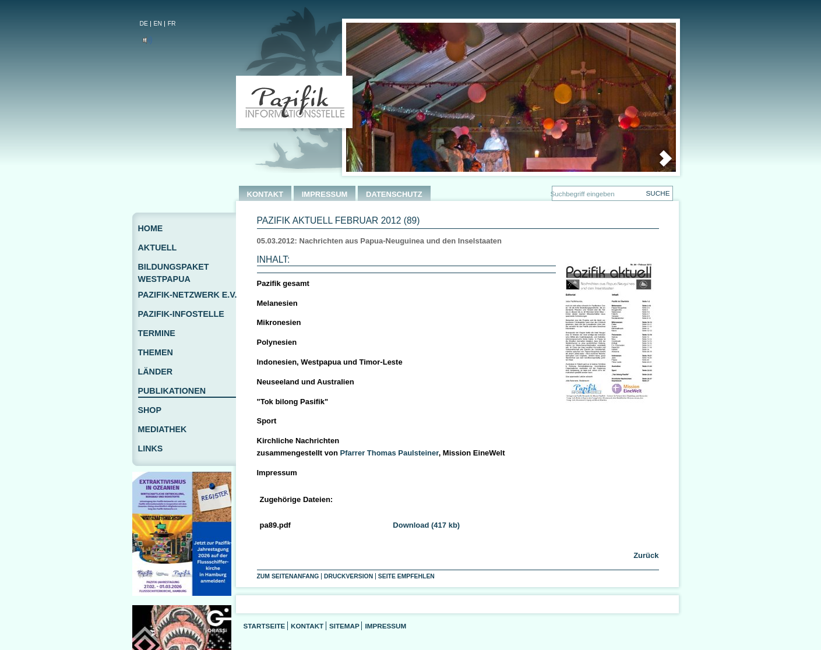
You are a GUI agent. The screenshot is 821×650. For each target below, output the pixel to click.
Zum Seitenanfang (288, 576)
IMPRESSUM (325, 194)
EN (158, 23)
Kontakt (307, 626)
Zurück (645, 555)
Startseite (265, 626)
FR (172, 23)
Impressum (385, 626)
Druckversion (348, 576)
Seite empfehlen (406, 576)
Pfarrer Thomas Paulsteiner (389, 452)
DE (144, 23)
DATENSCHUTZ (394, 194)
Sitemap (344, 626)
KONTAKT (265, 194)
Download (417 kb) (426, 525)
